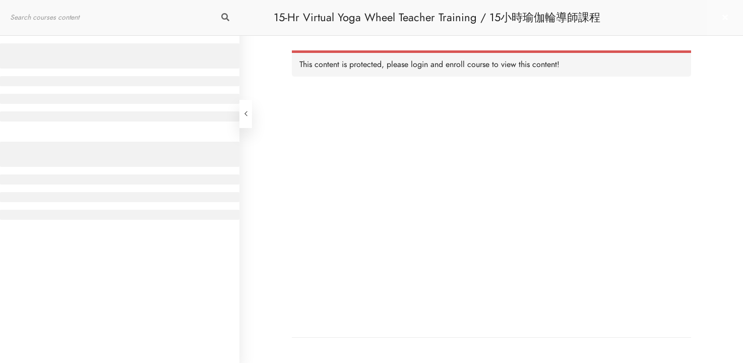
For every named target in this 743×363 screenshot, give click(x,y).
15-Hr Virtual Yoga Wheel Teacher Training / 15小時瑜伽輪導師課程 (437, 17)
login (419, 64)
